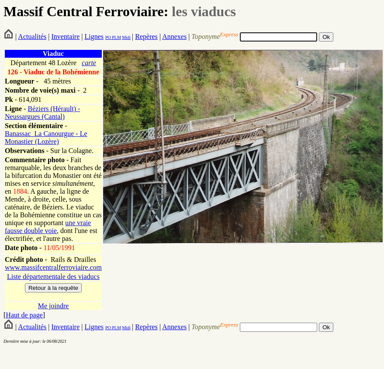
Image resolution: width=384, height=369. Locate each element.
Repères (146, 36)
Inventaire (65, 36)
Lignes (94, 36)
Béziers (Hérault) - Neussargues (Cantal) (42, 112)
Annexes (174, 36)
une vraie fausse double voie (48, 226)
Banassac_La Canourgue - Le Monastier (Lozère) (46, 137)
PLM (116, 37)
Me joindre (53, 306)
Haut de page (24, 315)
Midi (126, 37)
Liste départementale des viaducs (53, 276)
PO (108, 37)
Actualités (32, 36)
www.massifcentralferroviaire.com (53, 267)
